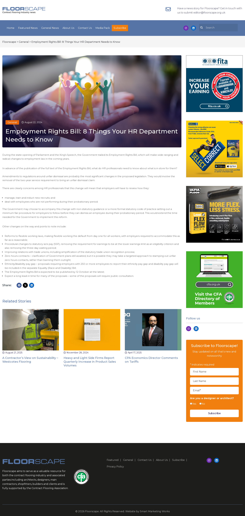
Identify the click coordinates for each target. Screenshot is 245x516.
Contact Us (85, 27)
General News (50, 27)
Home (10, 27)
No (203, 402)
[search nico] (220, 27)
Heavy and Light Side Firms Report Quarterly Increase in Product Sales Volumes (90, 360)
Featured (113, 458)
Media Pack (102, 27)
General (12, 120)
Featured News (28, 27)
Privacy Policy (115, 465)
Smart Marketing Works (155, 509)
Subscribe (120, 27)
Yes (194, 402)
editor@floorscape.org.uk (209, 12)
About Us (68, 27)
